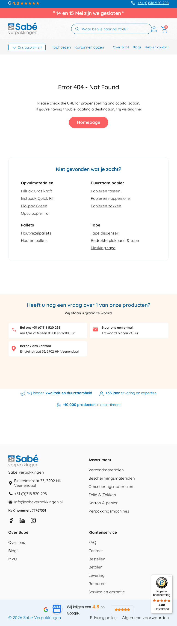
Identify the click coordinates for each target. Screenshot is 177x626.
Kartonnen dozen (89, 47)
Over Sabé (121, 47)
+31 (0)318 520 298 (153, 3)
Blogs (137, 47)
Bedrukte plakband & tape (115, 240)
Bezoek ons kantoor (35, 346)
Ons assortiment (30, 47)
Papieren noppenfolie (110, 198)
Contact (95, 551)
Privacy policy (103, 618)
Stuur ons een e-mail (117, 327)
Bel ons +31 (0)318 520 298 (40, 327)
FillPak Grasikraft (36, 190)
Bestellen (96, 559)
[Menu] (169, 577)
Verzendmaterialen (106, 470)
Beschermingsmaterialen (111, 478)
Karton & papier (103, 503)
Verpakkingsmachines (108, 511)
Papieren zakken (106, 205)
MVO (12, 559)
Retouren (97, 584)
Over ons (16, 543)
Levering (96, 575)
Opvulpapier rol (35, 213)
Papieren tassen (105, 190)
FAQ (92, 543)
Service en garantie (106, 592)
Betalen (95, 567)
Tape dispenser (104, 233)
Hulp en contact (157, 47)
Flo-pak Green (34, 205)
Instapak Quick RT (37, 198)
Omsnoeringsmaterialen (110, 487)
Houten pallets (34, 240)
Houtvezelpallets (36, 233)
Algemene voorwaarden (145, 618)
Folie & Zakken (102, 495)
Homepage (88, 122)
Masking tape (103, 247)
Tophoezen (61, 47)
